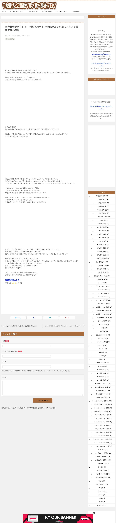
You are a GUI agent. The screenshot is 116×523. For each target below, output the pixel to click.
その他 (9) (102, 444)
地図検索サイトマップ (17, 11)
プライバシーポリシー (62, 11)
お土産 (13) (102, 437)
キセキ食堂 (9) (104, 162)
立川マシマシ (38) (104, 267)
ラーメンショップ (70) (103, 228)
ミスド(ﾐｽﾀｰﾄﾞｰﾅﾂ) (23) (102, 305)
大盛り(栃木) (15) (104, 180)
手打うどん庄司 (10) (104, 159)
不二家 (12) (103, 298)
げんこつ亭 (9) (104, 183)
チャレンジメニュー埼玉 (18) (103, 360)
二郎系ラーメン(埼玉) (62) (104, 253)
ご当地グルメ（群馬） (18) (103, 395)
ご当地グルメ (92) (102, 392)
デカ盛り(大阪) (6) (103, 208)
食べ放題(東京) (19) (103, 319)
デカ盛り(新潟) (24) (103, 190)
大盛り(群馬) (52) (104, 173)
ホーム (4, 11)
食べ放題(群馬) (10, 39)
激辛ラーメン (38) (103, 281)
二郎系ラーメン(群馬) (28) (104, 249)
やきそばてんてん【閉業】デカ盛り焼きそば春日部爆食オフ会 (20, 326)
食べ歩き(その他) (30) (103, 416)
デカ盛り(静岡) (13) (103, 194)
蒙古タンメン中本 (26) (103, 277)
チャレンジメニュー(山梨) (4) (103, 374)
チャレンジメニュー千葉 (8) (103, 357)
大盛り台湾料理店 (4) (103, 201)
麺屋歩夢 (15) (104, 274)
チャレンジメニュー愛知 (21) (103, 378)
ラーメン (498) (102, 225)
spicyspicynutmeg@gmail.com (101, 54)
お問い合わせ (77, 11)
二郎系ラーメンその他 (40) (104, 260)
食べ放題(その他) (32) (103, 340)
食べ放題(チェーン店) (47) (103, 329)
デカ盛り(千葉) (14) (103, 166)
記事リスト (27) (102, 447)
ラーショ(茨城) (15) (104, 232)
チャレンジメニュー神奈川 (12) (103, 354)
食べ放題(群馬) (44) (103, 322)
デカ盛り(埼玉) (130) (103, 152)
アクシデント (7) (102, 433)
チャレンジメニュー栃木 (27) (103, 367)
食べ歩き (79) (102, 409)
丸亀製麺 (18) (103, 294)
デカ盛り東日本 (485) (102, 138)
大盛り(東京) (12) (104, 145)
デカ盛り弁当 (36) (102, 221)
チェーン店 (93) (102, 287)
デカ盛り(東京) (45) (103, 141)
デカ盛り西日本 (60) (102, 204)
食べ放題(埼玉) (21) (103, 312)
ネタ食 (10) (102, 423)
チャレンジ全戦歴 (32, 11)
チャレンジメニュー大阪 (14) (103, 385)
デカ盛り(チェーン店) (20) (102, 218)
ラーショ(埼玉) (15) (104, 239)
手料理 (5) (102, 440)
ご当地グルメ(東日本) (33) (103, 399)
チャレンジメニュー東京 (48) (103, 350)
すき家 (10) (102, 301)
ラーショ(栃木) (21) (104, 235)
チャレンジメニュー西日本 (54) (102, 381)
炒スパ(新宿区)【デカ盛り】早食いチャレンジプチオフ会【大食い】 (63, 326)
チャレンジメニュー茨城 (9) (103, 371)
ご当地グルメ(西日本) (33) (103, 402)
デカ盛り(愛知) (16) (103, 197)
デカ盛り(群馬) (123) (103, 169)
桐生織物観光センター (13, 280)
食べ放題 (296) (102, 308)
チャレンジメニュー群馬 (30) (103, 364)
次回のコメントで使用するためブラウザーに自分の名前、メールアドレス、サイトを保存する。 (37, 371)
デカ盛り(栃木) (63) (103, 176)
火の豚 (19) (104, 270)
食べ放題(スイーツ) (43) (103, 336)
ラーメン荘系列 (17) (104, 263)
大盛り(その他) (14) (103, 214)
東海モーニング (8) (103, 406)
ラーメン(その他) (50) (103, 284)
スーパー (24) (103, 291)
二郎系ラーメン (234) (103, 246)
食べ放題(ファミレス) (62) (103, 326)
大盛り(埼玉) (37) (104, 155)
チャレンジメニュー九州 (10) (103, 388)
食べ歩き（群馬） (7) (103, 413)
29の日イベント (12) (102, 427)
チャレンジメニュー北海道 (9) (103, 347)
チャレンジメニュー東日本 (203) (102, 343)
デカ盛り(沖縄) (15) (103, 211)
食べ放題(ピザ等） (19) (103, 333)
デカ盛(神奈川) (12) (103, 148)
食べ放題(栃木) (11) (103, 315)
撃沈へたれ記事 (47, 11)
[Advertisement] (42, 55)
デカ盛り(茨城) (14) (103, 187)
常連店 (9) (102, 430)
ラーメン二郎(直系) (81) (103, 242)
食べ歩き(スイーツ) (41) (103, 420)
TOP (16, 464)
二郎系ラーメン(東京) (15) (104, 256)
